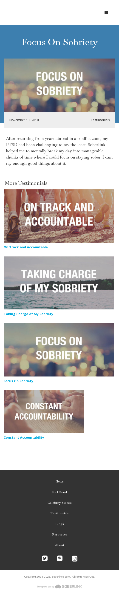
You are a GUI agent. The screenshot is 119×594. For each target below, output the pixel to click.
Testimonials (60, 513)
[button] (106, 13)
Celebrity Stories (60, 502)
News (60, 481)
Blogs (59, 524)
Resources (59, 534)
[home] (41, 12)
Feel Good (59, 492)
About (59, 545)
